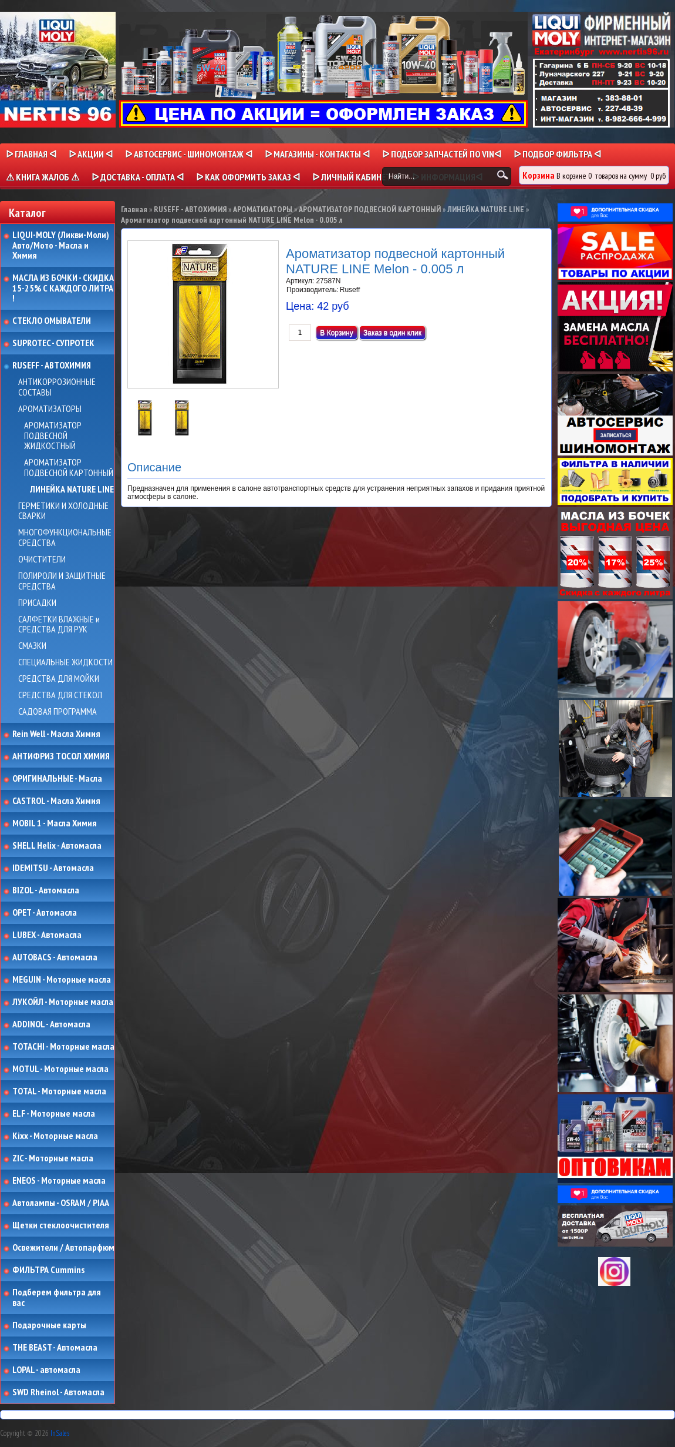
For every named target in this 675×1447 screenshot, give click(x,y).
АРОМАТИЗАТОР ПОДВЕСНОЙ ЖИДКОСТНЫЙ (53, 435)
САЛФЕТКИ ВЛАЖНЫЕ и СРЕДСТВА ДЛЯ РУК (59, 624)
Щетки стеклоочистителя (60, 1225)
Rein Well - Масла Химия (56, 734)
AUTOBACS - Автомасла (54, 957)
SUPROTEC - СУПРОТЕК (53, 343)
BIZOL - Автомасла (45, 890)
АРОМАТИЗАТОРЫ (50, 409)
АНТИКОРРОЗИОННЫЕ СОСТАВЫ (57, 387)
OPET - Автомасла (44, 912)
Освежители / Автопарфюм (63, 1247)
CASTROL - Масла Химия (56, 801)
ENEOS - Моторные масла (59, 1180)
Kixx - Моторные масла (55, 1136)
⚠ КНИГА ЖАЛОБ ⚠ (42, 177)
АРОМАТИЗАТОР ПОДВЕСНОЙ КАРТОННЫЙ (68, 467)
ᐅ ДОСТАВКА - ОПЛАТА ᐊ (138, 177)
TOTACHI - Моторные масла (63, 1046)
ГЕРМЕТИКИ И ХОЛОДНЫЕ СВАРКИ (63, 511)
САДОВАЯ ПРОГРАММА (57, 711)
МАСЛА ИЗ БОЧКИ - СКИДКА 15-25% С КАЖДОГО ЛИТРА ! (63, 288)
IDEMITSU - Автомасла (53, 868)
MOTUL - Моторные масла (60, 1069)
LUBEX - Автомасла (47, 935)
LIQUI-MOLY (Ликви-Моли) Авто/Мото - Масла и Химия (61, 245)
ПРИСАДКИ (37, 603)
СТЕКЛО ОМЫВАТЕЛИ (51, 321)
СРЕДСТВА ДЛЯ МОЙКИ (58, 679)
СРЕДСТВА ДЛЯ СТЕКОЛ (60, 695)
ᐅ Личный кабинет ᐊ (356, 177)
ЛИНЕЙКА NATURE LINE (72, 489)
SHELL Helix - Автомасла (57, 845)
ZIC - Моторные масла (52, 1158)
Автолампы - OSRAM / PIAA (60, 1203)
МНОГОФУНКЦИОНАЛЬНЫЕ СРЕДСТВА (65, 537)
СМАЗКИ (32, 646)
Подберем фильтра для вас (56, 1297)
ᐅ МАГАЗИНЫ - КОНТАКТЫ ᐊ (317, 154)
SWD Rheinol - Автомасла (58, 1392)
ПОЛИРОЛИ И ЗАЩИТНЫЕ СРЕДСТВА (62, 581)
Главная (134, 209)
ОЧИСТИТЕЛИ (42, 559)
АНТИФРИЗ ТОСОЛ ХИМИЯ (61, 756)
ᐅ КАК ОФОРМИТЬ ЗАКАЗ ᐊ (248, 177)
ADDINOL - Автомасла (51, 1024)
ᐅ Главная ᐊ (31, 154)
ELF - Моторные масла (53, 1113)
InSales (59, 1433)
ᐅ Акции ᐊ (91, 154)
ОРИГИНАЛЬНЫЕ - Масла (57, 778)
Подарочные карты (49, 1325)
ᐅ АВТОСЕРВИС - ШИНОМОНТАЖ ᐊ (188, 154)
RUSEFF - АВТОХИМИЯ (51, 365)
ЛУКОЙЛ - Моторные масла (62, 1002)
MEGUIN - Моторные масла (61, 979)
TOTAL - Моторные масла (59, 1091)
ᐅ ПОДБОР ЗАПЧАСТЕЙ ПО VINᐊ (441, 154)
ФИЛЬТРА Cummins (48, 1270)
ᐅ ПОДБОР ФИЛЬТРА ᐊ (557, 154)
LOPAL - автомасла (46, 1370)
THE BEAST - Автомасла (54, 1347)
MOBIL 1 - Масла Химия (54, 823)
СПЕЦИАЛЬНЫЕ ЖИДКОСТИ (65, 662)
